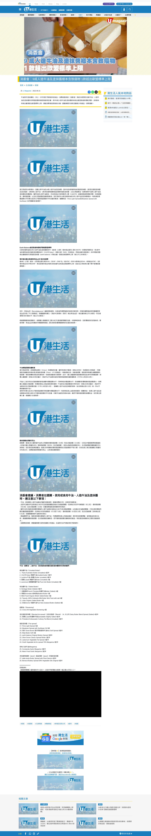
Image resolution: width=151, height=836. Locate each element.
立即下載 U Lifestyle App (125, 4)
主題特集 (128, 15)
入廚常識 (39, 724)
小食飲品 (44, 804)
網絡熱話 (48, 724)
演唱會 (22, 15)
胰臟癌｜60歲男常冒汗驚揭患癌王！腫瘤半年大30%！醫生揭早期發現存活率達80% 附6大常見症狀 (57, 824)
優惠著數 (31, 15)
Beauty (50, 4)
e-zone (64, 4)
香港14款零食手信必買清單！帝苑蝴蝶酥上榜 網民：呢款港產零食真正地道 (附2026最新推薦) (56, 810)
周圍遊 (98, 15)
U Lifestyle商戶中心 (109, 4)
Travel (36, 4)
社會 (80, 15)
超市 (70, 724)
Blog (57, 4)
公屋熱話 (54, 10)
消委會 (30, 724)
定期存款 (69, 10)
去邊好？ (118, 15)
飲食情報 (63, 15)
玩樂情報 (42, 15)
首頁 (21, 85)
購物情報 (52, 15)
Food (43, 4)
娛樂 (72, 15)
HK (30, 4)
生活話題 (29, 85)
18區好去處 (108, 15)
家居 (36, 85)
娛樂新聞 (61, 10)
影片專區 (89, 15)
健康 (100, 804)
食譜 (76, 724)
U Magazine (27, 91)
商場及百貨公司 (60, 724)
